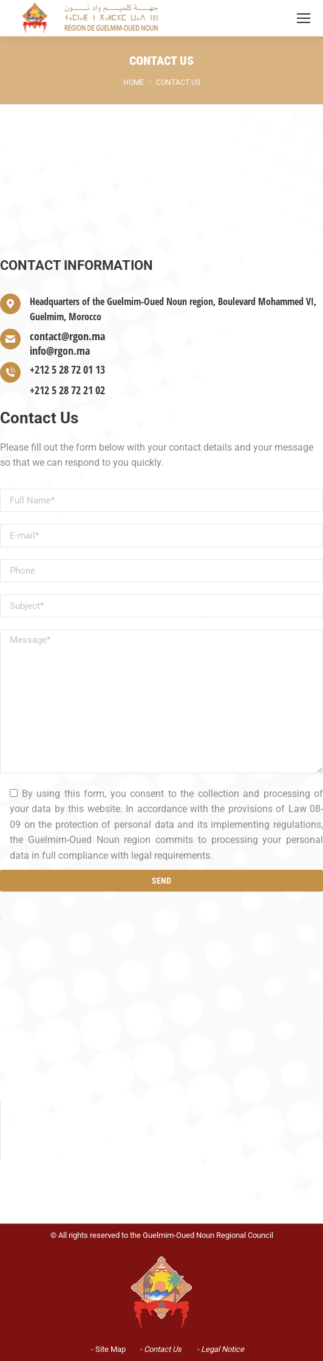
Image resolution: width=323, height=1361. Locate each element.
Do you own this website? (108, 990)
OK (233, 990)
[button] (161, 1022)
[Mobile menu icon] (303, 18)
